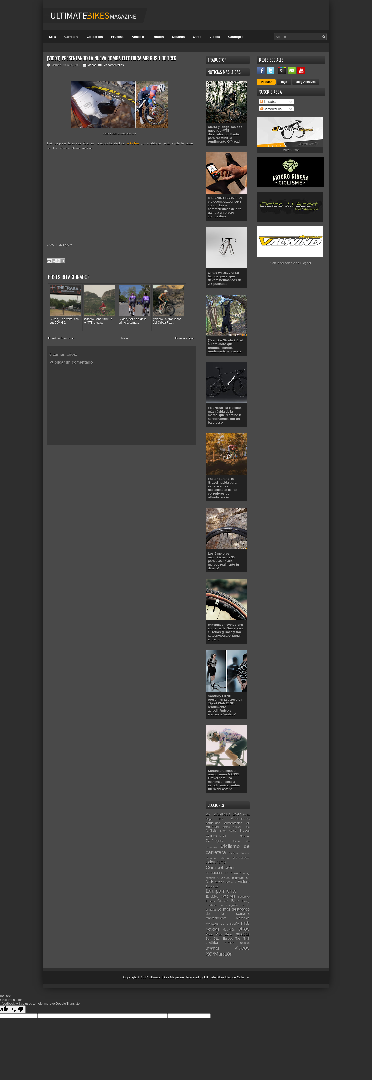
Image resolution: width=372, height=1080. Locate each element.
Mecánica (243, 918)
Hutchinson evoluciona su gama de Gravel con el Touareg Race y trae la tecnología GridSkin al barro (225, 632)
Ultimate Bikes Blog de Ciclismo (226, 977)
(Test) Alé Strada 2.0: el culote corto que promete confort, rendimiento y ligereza (225, 346)
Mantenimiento (216, 918)
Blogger (305, 263)
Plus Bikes (224, 934)
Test (238, 938)
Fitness (210, 901)
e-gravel (238, 877)
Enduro (243, 882)
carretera (216, 835)
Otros (197, 37)
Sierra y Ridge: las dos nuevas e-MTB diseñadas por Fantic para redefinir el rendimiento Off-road (225, 134)
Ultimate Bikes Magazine (166, 977)
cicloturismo (216, 862)
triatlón (229, 943)
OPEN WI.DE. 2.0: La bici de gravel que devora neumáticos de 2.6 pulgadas (224, 278)
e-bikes (223, 877)
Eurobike (212, 896)
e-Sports (230, 882)
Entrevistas (213, 886)
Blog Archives (306, 82)
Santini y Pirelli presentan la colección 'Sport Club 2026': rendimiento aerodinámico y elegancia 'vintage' (225, 705)
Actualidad (213, 823)
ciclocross (241, 858)
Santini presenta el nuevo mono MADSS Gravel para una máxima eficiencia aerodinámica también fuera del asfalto (224, 780)
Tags (284, 82)
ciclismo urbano (217, 857)
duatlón (210, 877)
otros (244, 929)
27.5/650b (222, 814)
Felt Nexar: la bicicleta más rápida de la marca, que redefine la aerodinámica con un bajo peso (224, 415)
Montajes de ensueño (222, 923)
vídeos (92, 65)
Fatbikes (228, 896)
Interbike (211, 905)
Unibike (245, 942)
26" (208, 814)
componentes (217, 873)
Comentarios (271, 109)
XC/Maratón (219, 954)
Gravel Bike (228, 901)
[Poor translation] (18, 1009)
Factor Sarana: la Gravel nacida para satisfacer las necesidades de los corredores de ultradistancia (222, 488)
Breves (245, 830)
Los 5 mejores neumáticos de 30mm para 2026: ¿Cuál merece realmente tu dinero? (224, 561)
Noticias (212, 929)
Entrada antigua (184, 338)
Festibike (244, 896)
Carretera (71, 37)
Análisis (138, 37)
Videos (214, 37)
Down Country (240, 873)
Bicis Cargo (228, 830)
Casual (245, 836)
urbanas (212, 948)
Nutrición (228, 929)
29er (237, 814)
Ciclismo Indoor (239, 853)
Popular (266, 82)
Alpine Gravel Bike (236, 827)
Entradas (268, 101)
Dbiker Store (290, 150)
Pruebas (117, 37)
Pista (209, 934)
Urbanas (178, 37)
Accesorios (240, 819)
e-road (219, 882)
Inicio (124, 338)
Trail (246, 938)
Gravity (245, 901)
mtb (245, 923)
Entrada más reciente (61, 338)
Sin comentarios (113, 65)
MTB (52, 37)
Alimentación (233, 823)
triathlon (212, 943)
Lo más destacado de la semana (228, 911)
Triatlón (158, 37)
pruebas (243, 934)
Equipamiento (221, 891)
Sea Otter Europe (219, 938)
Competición (220, 867)
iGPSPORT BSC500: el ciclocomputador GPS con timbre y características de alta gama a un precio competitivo (225, 207)
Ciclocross (95, 37)
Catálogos (235, 37)
